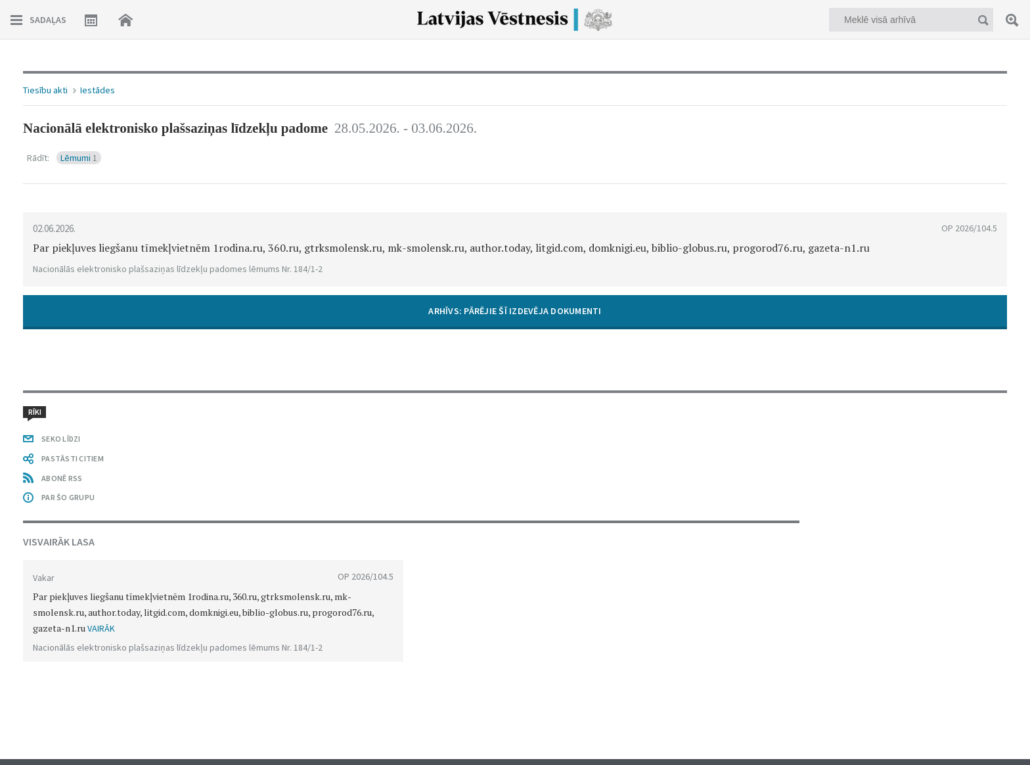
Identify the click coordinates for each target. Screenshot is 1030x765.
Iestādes (97, 90)
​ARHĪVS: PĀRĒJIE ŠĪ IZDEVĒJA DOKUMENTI (514, 311)
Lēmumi (78, 158)
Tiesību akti (45, 90)
